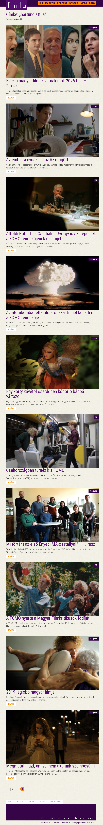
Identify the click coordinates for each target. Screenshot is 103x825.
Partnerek (20, 802)
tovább (11, 98)
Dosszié (73, 3)
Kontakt (42, 802)
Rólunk (32, 802)
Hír (41, 3)
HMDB (52, 818)
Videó (84, 3)
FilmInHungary (64, 818)
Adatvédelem (55, 802)
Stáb (10, 802)
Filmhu (43, 818)
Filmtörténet (79, 818)
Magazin (50, 3)
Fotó (92, 3)
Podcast (62, 3)
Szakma (91, 818)
